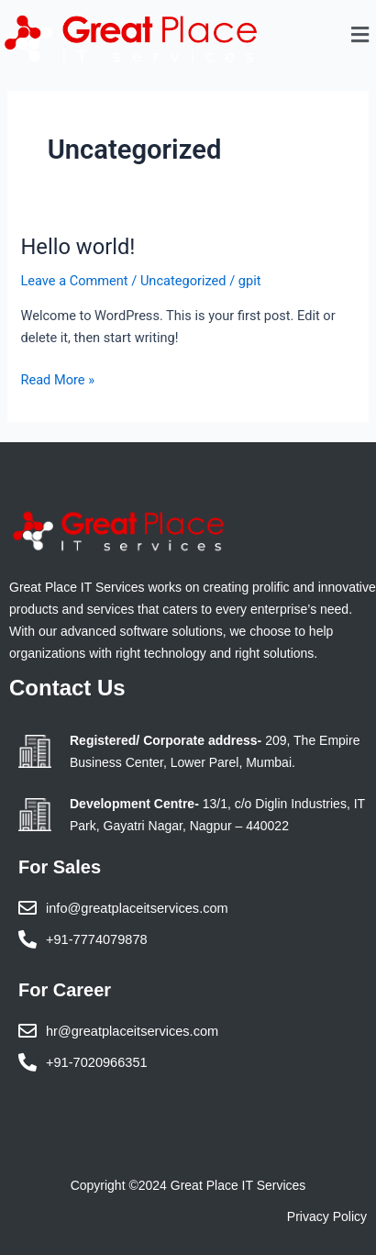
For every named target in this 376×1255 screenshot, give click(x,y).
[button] (360, 35)
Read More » (57, 378)
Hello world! (77, 247)
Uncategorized (183, 280)
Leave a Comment (73, 280)
